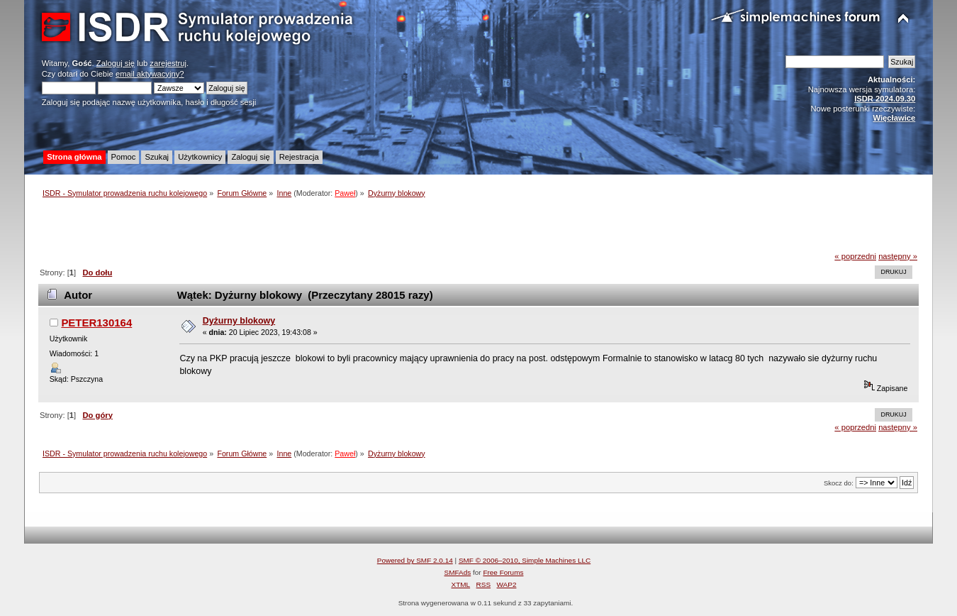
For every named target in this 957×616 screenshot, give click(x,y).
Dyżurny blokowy (239, 321)
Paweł (345, 193)
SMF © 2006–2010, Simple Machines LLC (525, 560)
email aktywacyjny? (150, 74)
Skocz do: (839, 483)
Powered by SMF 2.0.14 (415, 560)
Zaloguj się (115, 63)
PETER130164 (96, 323)
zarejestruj (168, 63)
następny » (897, 256)
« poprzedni (855, 256)
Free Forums (503, 572)
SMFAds (457, 572)
